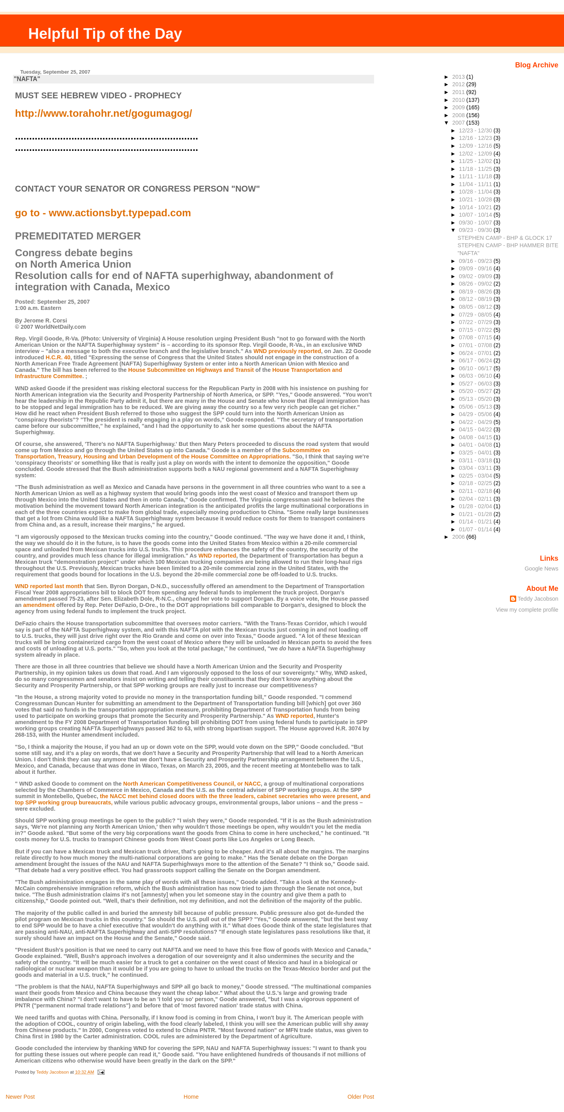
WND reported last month (49, 586)
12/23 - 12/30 (476, 130)
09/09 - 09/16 (476, 268)
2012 (459, 84)
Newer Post (19, 1097)
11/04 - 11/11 (476, 184)
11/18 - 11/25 (476, 169)
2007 (459, 123)
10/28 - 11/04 (476, 191)
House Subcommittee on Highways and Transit (191, 370)
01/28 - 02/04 (476, 506)
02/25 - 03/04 (476, 476)
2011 (459, 92)
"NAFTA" (27, 79)
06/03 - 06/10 (476, 376)
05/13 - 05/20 (476, 399)
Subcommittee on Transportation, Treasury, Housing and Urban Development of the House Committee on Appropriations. (172, 453)
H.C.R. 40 (58, 357)
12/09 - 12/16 (476, 146)
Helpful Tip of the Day (105, 33)
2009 (459, 107)
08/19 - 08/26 (476, 291)
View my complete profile (527, 610)
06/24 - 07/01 (476, 353)
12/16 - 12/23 (476, 138)
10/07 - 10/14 (476, 215)
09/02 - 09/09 (476, 276)
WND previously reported (287, 351)
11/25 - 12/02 (476, 161)
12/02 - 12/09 (476, 153)
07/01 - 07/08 (476, 345)
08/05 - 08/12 (476, 307)
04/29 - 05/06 (476, 414)
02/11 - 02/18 (476, 491)
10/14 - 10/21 (476, 207)
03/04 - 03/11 (476, 468)
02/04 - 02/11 (476, 499)
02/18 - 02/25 (476, 483)
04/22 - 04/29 (476, 422)
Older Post (360, 1097)
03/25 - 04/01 (476, 452)
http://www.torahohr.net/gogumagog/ (103, 113)
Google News (541, 568)
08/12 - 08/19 (476, 299)
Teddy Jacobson (538, 599)
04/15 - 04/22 (476, 429)
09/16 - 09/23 (476, 261)
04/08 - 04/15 (476, 437)
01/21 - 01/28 (476, 514)
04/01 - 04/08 (476, 445)
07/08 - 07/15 (476, 337)
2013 (459, 77)
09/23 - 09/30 (476, 230)
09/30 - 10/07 (476, 222)
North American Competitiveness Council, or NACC (191, 784)
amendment (39, 605)
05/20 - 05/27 (476, 391)
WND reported (217, 555)
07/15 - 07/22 (476, 330)
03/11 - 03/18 (476, 460)
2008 (459, 115)
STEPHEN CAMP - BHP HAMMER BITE (507, 245)
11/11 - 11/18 (476, 176)
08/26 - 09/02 (476, 284)
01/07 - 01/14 (476, 529)
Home (191, 1097)
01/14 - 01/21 (476, 521)
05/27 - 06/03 (476, 383)
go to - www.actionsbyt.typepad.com (103, 212)
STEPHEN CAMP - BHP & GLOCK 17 (504, 238)
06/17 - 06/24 (476, 360)
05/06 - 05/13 (476, 407)
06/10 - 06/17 (476, 368)
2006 (459, 537)
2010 (459, 100)
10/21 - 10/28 (476, 199)
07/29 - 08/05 (476, 315)
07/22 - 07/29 (476, 322)
